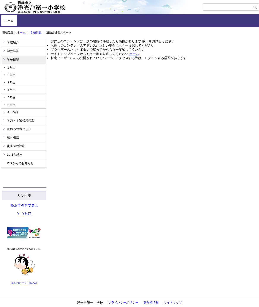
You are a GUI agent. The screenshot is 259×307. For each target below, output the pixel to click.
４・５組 (12, 112)
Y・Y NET (24, 213)
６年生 (11, 105)
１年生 (11, 67)
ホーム (9, 20)
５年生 (11, 97)
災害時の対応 (16, 146)
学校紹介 (13, 42)
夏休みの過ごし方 (19, 129)
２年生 (11, 75)
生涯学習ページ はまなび (24, 283)
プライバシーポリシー (123, 302)
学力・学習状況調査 (20, 120)
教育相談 (13, 137)
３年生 (11, 82)
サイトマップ (173, 302)
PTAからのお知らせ (20, 163)
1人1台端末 (14, 154)
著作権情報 (151, 302)
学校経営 (13, 51)
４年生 (11, 89)
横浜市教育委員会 (24, 205)
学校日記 (35, 32)
